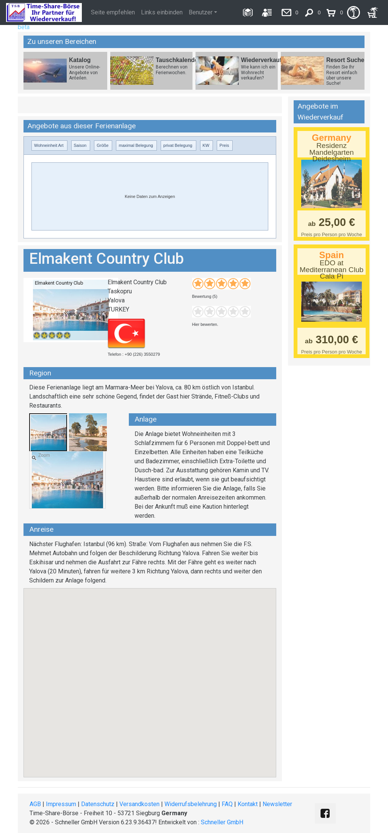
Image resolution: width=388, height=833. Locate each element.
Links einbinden (162, 12)
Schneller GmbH (222, 822)
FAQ (227, 804)
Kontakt (248, 804)
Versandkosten (139, 804)
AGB (35, 804)
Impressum (61, 804)
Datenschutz (97, 804)
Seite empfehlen (113, 12)
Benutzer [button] (201, 12)
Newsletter (277, 804)
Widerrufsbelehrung (190, 804)
